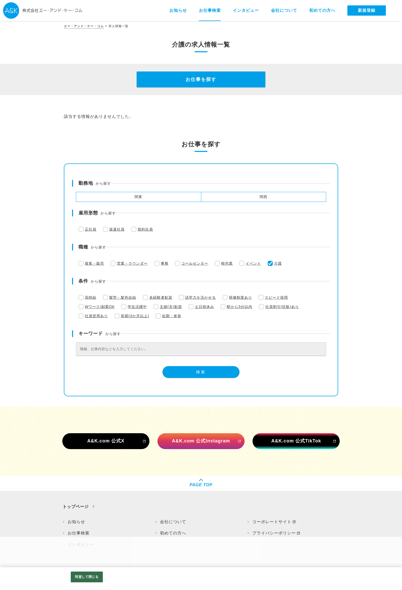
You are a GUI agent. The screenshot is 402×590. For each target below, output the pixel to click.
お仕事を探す (201, 79)
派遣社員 (117, 229)
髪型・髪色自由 (122, 297)
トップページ (76, 506)
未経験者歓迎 (160, 297)
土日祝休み (204, 307)
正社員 (90, 229)
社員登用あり (96, 316)
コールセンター (194, 263)
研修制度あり (240, 297)
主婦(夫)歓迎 (171, 307)
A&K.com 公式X (105, 440)
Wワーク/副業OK (100, 307)
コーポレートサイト (272, 522)
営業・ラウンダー (132, 263)
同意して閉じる (86, 577)
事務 (164, 263)
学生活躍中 (137, 307)
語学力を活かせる (200, 297)
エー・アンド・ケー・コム (84, 26)
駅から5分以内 (239, 307)
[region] (201, 578)
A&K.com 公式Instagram (201, 440)
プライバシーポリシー (274, 533)
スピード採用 (276, 297)
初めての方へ (173, 533)
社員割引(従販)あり (282, 307)
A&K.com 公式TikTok (296, 440)
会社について (173, 522)
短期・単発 (171, 316)
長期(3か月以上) (135, 316)
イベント (253, 263)
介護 (278, 263)
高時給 (90, 297)
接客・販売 (94, 263)
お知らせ (76, 522)
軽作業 (227, 263)
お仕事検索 (78, 533)
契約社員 (145, 229)
